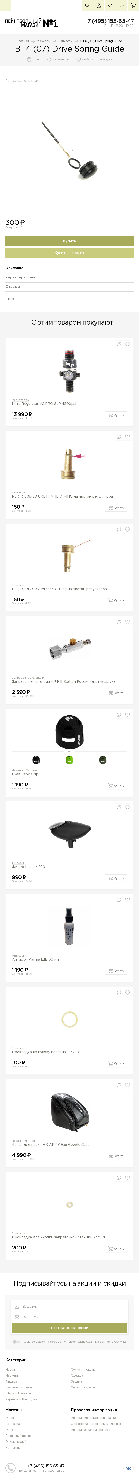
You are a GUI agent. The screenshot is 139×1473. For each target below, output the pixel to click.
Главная (23, 41)
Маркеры (44, 41)
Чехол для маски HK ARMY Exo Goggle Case (50, 1144)
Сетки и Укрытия (84, 1387)
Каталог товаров (5, 5)
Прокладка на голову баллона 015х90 (45, 1052)
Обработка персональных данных (96, 1424)
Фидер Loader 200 (28, 867)
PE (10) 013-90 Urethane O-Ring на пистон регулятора (59, 589)
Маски (10, 1369)
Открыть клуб (15, 1442)
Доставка (12, 1424)
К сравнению (61, 60)
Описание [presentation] (14, 268)
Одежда (77, 1375)
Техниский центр (18, 1436)
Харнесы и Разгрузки (21, 1399)
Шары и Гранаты (18, 1393)
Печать (37, 60)
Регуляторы (20, 400)
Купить (69, 241)
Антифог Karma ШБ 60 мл (35, 959)
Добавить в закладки (97, 60)
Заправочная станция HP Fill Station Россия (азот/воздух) (63, 681)
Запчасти (65, 41)
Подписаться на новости (69, 1328)
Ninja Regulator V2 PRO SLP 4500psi (44, 404)
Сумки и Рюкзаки (84, 1369)
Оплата (10, 1430)
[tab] (69, 269)
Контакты (12, 1448)
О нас (9, 1418)
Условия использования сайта (93, 1418)
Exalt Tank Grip (25, 774)
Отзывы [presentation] (12, 286)
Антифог (18, 956)
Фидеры (18, 863)
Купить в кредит (69, 253)
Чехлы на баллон (24, 770)
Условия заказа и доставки (91, 1430)
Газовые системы (18, 1387)
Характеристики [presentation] (20, 277)
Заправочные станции (28, 678)
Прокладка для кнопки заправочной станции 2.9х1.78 (59, 1237)
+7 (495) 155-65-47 (109, 21)
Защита (76, 1381)
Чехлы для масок (24, 1141)
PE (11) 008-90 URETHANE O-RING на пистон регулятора (62, 496)
